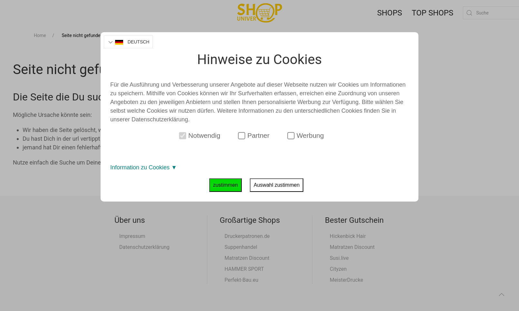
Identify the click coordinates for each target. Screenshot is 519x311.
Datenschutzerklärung (160, 119)
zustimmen (225, 185)
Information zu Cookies (143, 167)
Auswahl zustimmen (276, 185)
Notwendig (199, 135)
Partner (253, 135)
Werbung (306, 135)
